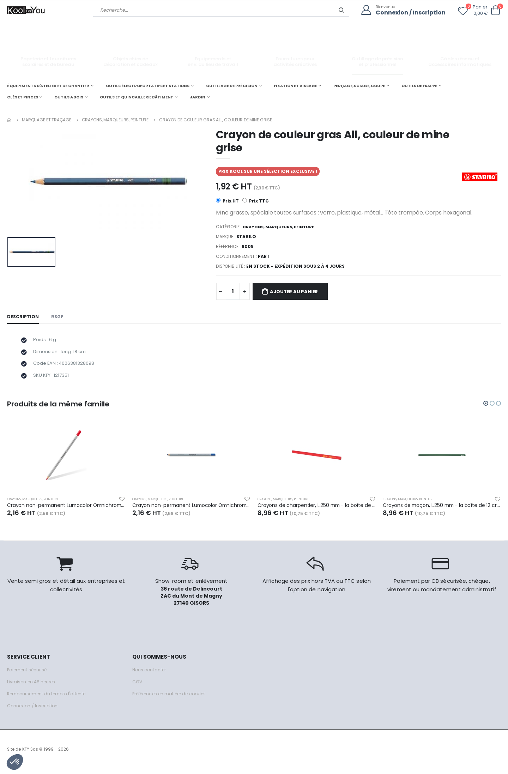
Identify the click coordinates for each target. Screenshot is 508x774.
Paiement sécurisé (28, 674)
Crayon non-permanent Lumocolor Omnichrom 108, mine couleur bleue (191, 509)
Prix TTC (256, 201)
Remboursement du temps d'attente (49, 698)
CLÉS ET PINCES (22, 96)
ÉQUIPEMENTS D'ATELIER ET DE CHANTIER (48, 85)
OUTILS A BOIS (68, 96)
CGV (137, 686)
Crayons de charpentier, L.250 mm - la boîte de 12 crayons (317, 509)
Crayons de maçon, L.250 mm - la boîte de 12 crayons (442, 509)
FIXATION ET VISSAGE (295, 85)
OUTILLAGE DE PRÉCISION (232, 85)
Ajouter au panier (298, 291)
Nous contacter (150, 674)
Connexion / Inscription (409, 12)
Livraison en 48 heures (33, 686)
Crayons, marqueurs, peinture (115, 119)
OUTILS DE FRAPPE (419, 85)
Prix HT (227, 201)
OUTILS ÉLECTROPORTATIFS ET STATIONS (147, 85)
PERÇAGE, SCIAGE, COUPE (359, 85)
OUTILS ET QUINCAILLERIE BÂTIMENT (136, 96)
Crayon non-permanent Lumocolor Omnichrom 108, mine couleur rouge (66, 509)
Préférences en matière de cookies (173, 698)
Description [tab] (23, 317)
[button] (495, 10)
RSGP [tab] (58, 317)
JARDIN (197, 96)
